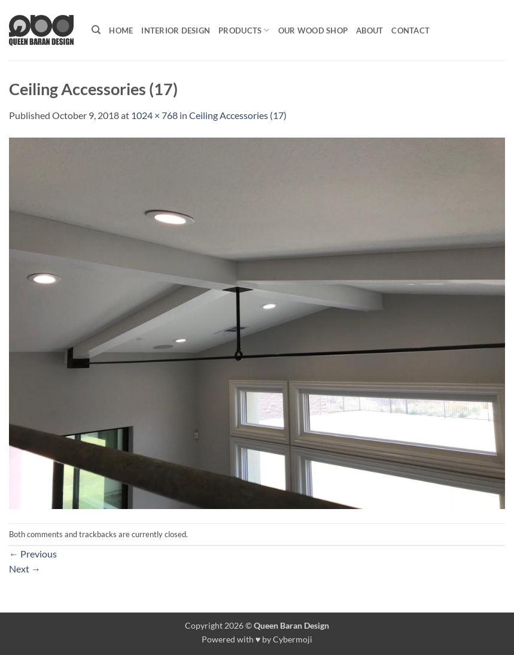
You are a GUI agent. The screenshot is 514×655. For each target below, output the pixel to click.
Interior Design (175, 30)
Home (121, 30)
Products (244, 30)
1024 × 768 (154, 115)
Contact (410, 30)
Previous (33, 553)
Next (25, 568)
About (369, 30)
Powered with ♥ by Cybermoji (257, 639)
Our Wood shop (313, 30)
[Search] (96, 30)
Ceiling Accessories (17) (238, 115)
